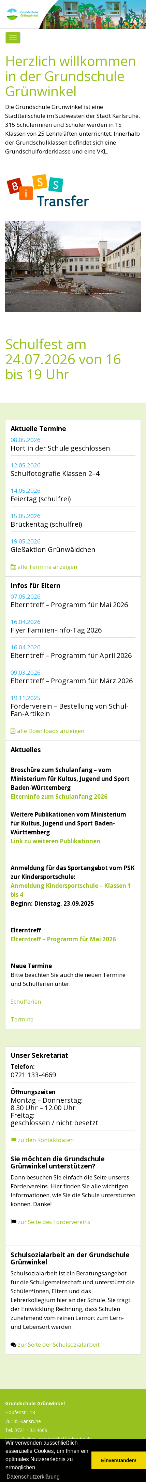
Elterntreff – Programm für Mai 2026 (63, 939)
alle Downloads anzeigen (47, 731)
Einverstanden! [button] (118, 1460)
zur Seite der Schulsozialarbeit (59, 1344)
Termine (22, 1019)
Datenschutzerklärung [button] (33, 1477)
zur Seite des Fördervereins (53, 1222)
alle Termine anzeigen (44, 567)
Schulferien (26, 1001)
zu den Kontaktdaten (42, 1140)
